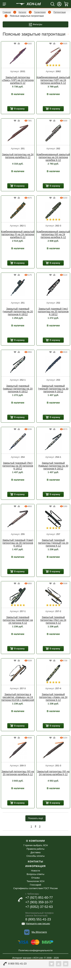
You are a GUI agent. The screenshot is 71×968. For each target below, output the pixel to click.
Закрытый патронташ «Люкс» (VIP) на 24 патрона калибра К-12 (18, 80)
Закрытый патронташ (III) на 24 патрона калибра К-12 (53, 773)
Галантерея (40, 12)
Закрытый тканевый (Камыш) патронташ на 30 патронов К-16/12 (53, 466)
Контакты (35, 861)
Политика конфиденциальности (35, 950)
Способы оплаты (35, 856)
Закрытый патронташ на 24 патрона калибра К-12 (17, 156)
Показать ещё (35, 818)
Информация (35, 866)
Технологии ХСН (35, 881)
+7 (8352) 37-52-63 (39, 907)
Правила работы (36, 849)
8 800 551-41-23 (17, 963)
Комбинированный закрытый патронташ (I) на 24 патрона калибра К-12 (17, 234)
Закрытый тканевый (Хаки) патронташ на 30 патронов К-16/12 (17, 543)
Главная (7, 12)
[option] (17, 56)
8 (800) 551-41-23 (38, 919)
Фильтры (35, 24)
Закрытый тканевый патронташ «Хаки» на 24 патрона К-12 (53, 697)
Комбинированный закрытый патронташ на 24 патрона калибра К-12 (53, 157)
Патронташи (59, 12)
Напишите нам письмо (38, 923)
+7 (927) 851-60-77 (39, 897)
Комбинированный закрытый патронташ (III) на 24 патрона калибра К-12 (53, 234)
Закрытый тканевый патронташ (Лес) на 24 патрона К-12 (53, 620)
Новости (35, 870)
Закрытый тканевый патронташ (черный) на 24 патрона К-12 (53, 543)
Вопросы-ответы (35, 874)
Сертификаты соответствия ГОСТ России (35, 888)
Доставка (35, 852)
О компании (35, 840)
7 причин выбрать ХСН (35, 845)
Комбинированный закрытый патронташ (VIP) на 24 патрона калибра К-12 (53, 80)
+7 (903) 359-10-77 (39, 902)
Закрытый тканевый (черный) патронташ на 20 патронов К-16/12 (18, 311)
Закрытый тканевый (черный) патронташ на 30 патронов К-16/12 (53, 388)
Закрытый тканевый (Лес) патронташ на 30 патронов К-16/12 (17, 466)
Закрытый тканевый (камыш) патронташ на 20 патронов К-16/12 (17, 388)
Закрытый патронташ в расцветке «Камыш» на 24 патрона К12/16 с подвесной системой (17, 697)
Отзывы (35, 877)
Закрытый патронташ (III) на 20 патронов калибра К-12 (18, 773)
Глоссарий (35, 884)
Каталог (22, 12)
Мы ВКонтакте (39, 932)
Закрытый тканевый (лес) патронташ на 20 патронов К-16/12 (53, 311)
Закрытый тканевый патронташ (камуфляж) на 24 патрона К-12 (18, 620)
